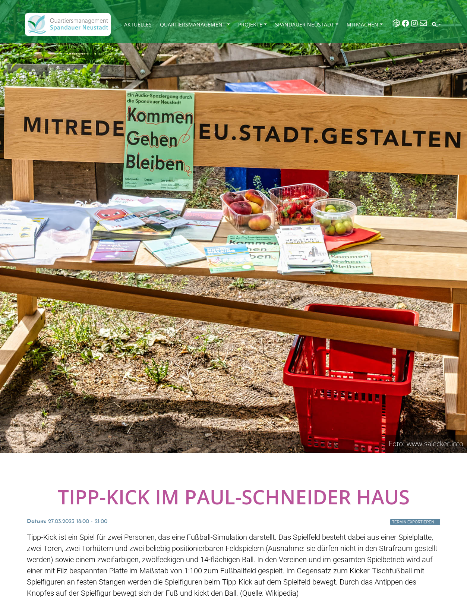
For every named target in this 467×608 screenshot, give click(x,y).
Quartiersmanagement (192, 24)
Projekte (250, 24)
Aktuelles (138, 24)
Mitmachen (362, 24)
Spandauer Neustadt (304, 24)
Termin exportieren (413, 522)
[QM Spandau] (68, 24)
